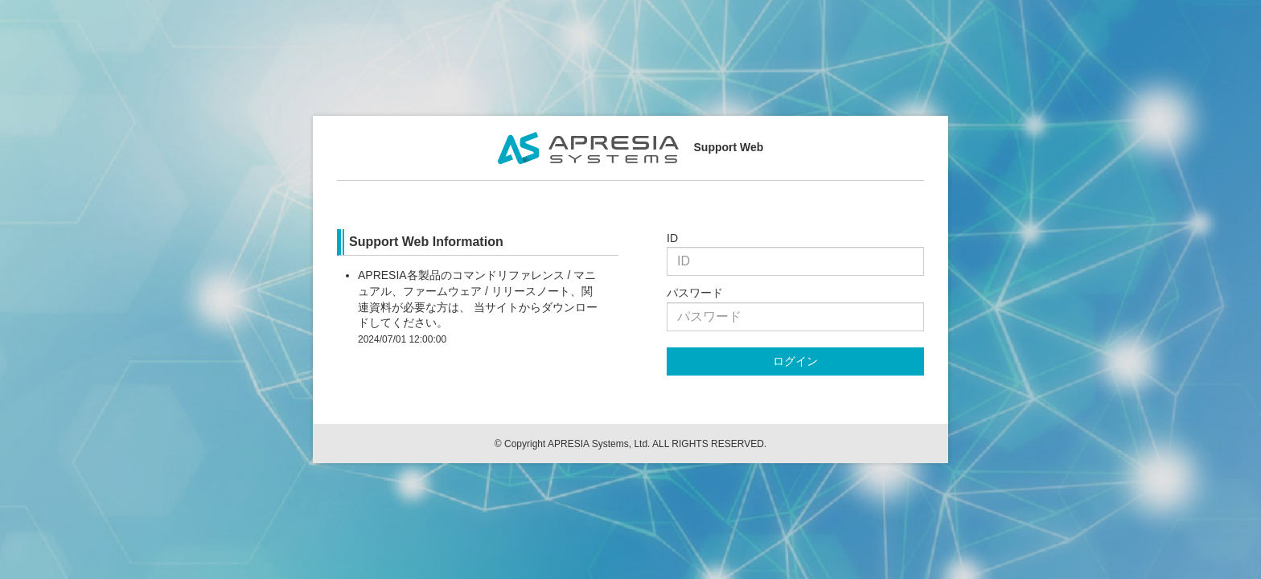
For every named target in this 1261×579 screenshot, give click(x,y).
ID (672, 238)
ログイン (795, 361)
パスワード (695, 292)
